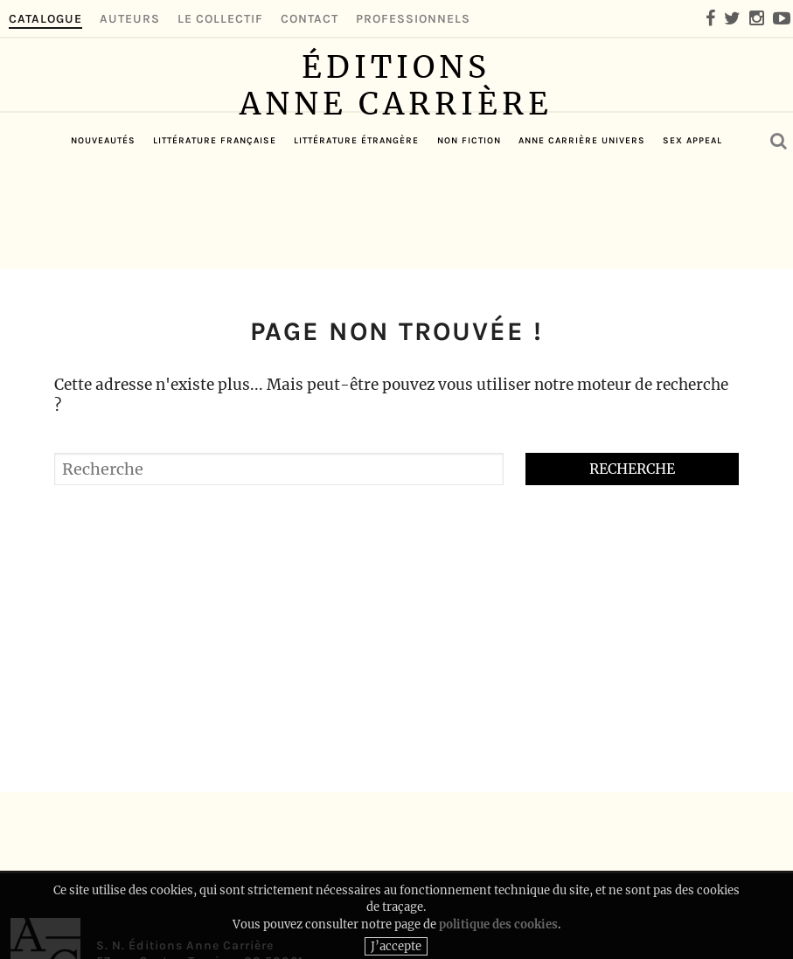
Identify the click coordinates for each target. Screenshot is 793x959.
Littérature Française (214, 242)
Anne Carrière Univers (581, 242)
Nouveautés (103, 242)
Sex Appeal (692, 242)
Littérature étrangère (356, 242)
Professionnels (413, 19)
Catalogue (45, 19)
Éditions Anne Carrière (396, 126)
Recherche (632, 468)
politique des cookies (498, 938)
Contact (309, 19)
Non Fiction (469, 242)
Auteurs (130, 19)
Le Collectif (220, 19)
